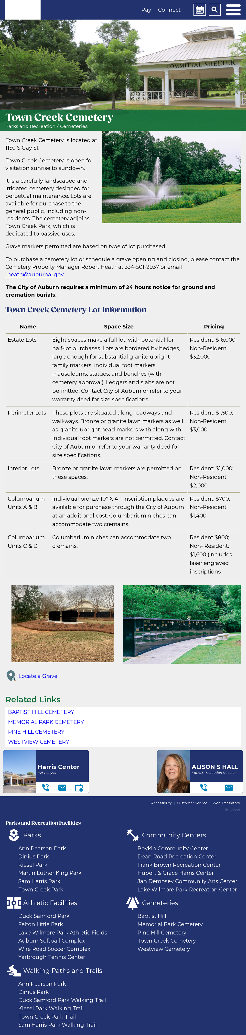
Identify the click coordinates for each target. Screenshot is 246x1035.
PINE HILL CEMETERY (36, 732)
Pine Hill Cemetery (162, 932)
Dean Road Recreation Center (177, 856)
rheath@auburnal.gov (34, 274)
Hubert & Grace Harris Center (176, 873)
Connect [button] (169, 10)
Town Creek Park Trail (47, 1016)
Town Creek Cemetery (167, 940)
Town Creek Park (40, 889)
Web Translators (226, 803)
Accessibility (161, 803)
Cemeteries (74, 126)
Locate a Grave (31, 676)
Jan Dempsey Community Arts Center (187, 881)
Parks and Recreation (30, 126)
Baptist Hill (152, 916)
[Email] (62, 787)
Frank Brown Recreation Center (179, 865)
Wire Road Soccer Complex (54, 949)
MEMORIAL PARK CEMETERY (46, 722)
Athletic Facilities (50, 903)
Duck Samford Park (44, 916)
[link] (23, 10)
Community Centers (174, 835)
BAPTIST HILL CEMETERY (41, 712)
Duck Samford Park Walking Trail (62, 1000)
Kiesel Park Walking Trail (51, 1008)
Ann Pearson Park (42, 848)
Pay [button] (146, 10)
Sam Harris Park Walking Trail (57, 1025)
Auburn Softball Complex (51, 940)
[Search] (215, 10)
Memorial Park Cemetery (170, 924)
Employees (233, 809)
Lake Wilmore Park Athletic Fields (62, 932)
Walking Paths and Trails (62, 970)
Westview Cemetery (164, 949)
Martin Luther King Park (50, 873)
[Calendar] (199, 10)
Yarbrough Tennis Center (51, 957)
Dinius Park (33, 856)
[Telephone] (45, 787)
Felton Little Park (40, 924)
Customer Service (192, 803)
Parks (32, 835)
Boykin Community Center (173, 848)
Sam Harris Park (39, 881)
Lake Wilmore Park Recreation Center (187, 889)
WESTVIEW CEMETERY (38, 742)
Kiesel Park (32, 865)
